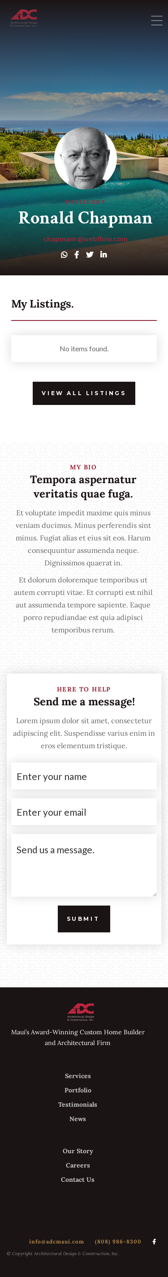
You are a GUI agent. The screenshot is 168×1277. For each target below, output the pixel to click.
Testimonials (77, 1104)
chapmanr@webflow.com (85, 238)
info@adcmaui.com (56, 1241)
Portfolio (78, 1090)
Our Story (78, 1151)
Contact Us (78, 1180)
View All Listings (79, 393)
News (77, 1119)
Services (78, 1076)
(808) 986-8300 (118, 1241)
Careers (78, 1165)
